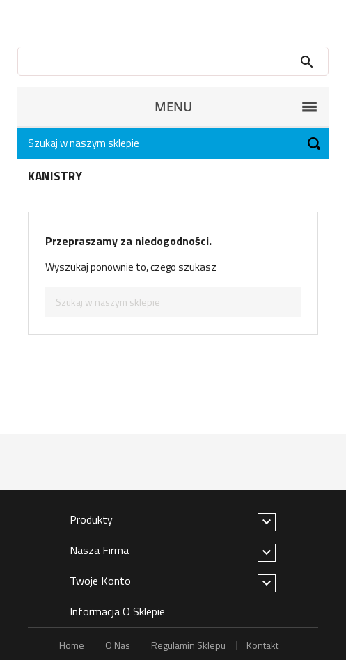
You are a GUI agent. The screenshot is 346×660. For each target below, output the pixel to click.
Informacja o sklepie (117, 611)
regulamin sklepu (188, 645)
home (71, 645)
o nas (117, 645)
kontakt (262, 645)
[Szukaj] (173, 143)
